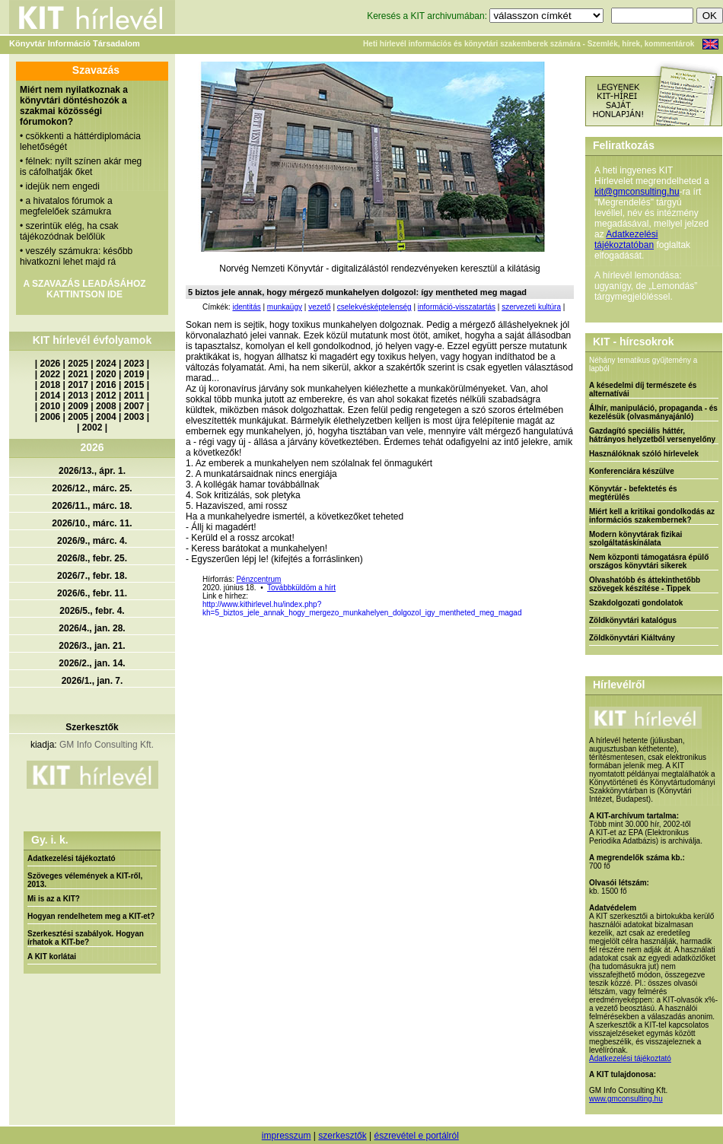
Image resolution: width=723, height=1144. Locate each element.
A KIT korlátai (51, 956)
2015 (134, 385)
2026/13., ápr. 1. (92, 471)
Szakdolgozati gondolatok (636, 603)
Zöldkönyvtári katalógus (633, 620)
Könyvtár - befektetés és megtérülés (633, 493)
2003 (134, 417)
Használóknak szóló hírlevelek (644, 454)
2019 (134, 374)
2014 (50, 395)
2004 (106, 417)
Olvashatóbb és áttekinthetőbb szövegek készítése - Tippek (644, 584)
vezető (319, 307)
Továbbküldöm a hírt (301, 587)
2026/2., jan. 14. (92, 663)
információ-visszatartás (456, 307)
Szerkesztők (91, 727)
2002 (92, 427)
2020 (106, 374)
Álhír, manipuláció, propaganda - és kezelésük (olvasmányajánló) (653, 412)
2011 (134, 395)
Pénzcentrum (258, 579)
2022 (50, 374)
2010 (50, 406)
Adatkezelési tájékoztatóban (626, 239)
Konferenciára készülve (631, 471)
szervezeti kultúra (531, 307)
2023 (134, 363)
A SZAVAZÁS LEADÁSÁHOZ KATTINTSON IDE (84, 289)
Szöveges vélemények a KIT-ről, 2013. (84, 880)
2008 (106, 406)
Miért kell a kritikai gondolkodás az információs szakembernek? (652, 515)
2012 (106, 395)
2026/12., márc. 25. (92, 488)
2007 (134, 406)
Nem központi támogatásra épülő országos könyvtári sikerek (649, 561)
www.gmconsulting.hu (626, 1099)
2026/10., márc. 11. (92, 523)
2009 (78, 406)
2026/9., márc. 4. (92, 540)
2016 (106, 385)
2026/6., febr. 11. (92, 593)
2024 (106, 363)
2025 (78, 363)
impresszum (286, 1135)
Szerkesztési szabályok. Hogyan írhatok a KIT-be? (85, 938)
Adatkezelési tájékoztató (71, 858)
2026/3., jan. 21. (92, 645)
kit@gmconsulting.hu (637, 191)
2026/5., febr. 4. (91, 610)
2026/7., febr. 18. (92, 575)
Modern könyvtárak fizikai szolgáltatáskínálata (635, 538)
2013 (78, 395)
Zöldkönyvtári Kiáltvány (632, 638)
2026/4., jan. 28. (92, 628)
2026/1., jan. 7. (92, 680)
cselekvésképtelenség (374, 307)
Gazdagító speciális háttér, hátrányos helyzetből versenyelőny (652, 435)
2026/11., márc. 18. (92, 505)
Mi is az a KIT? (53, 899)
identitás (246, 307)
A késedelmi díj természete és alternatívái (642, 389)
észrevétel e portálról (416, 1135)
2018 (50, 385)
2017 (78, 385)
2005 (78, 417)
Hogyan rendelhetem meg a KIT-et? (90, 916)
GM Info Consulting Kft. (106, 744)
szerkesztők (342, 1135)
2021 (78, 374)
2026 (50, 363)
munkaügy (284, 307)
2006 (50, 417)
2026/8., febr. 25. (92, 558)
